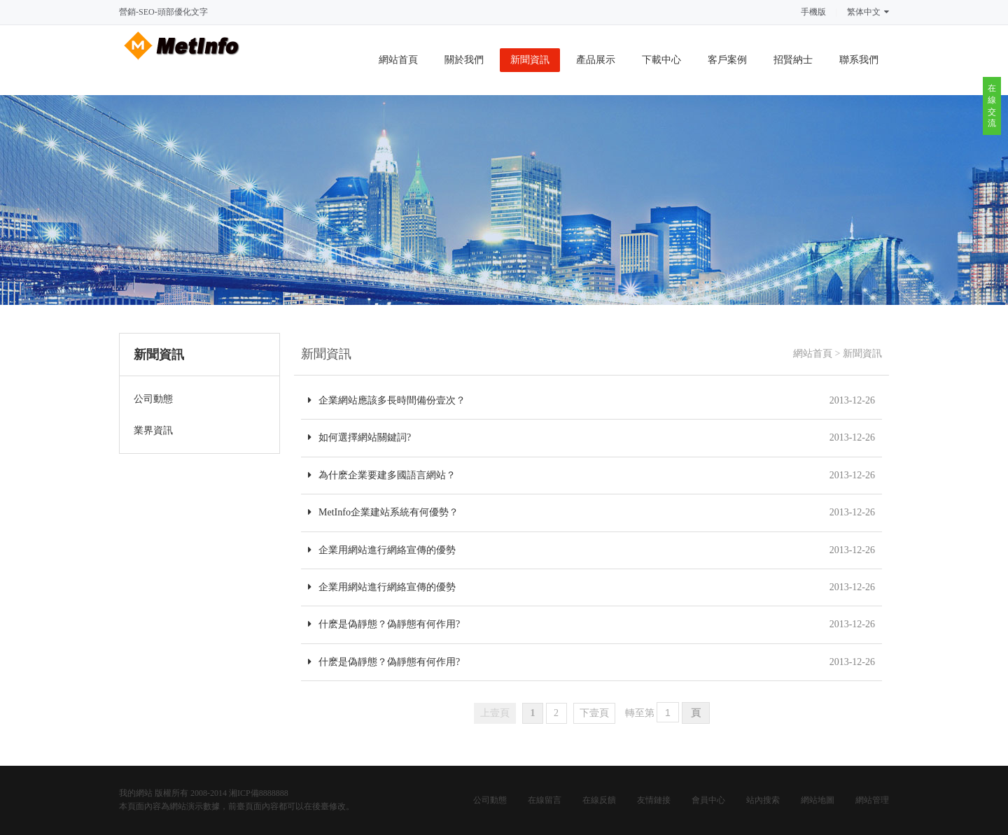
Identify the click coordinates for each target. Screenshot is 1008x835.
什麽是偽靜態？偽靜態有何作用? (384, 624)
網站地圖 (817, 800)
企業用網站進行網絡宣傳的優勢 (382, 550)
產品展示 (595, 60)
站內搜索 (763, 800)
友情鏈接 (654, 800)
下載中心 (661, 60)
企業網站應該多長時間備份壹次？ (386, 400)
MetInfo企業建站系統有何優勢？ (383, 512)
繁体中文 (868, 12)
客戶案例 (727, 60)
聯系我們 (858, 60)
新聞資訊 (530, 60)
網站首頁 (398, 60)
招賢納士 (793, 60)
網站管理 (872, 800)
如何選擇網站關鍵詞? (359, 437)
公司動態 (490, 800)
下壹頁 (594, 713)
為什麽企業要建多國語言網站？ (382, 475)
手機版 (813, 12)
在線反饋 (599, 800)
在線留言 (544, 800)
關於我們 (464, 60)
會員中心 (708, 800)
